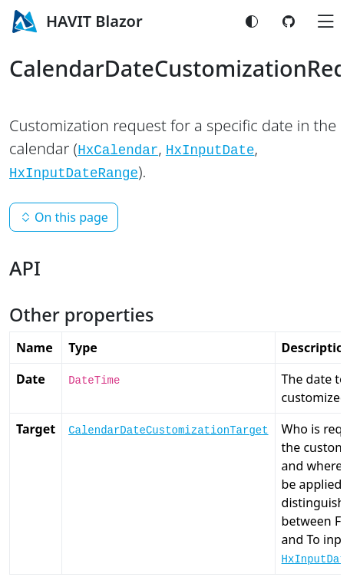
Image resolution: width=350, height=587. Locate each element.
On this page (63, 217)
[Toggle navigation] (325, 21)
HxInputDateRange (73, 173)
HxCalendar (118, 150)
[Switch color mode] (251, 21)
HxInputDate (210, 150)
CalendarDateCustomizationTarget (168, 430)
